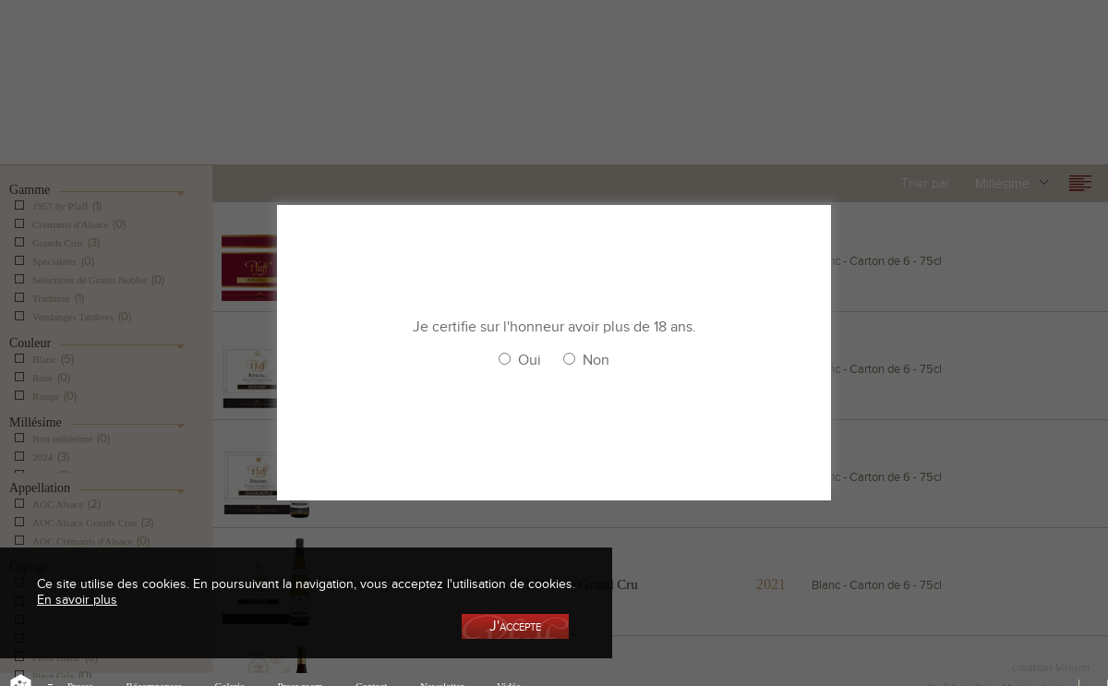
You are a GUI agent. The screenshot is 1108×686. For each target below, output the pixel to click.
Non (596, 360)
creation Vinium (1050, 667)
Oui (529, 360)
